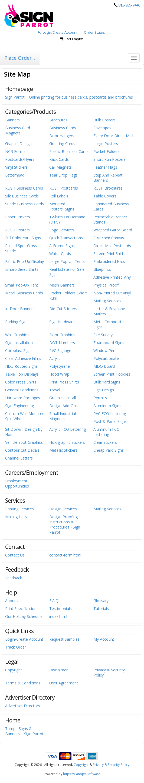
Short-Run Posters (109, 159)
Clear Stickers (105, 442)
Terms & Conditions (22, 682)
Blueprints (102, 269)
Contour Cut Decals (22, 450)
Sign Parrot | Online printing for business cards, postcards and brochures (69, 97)
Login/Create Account (57, 32)
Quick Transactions (66, 237)
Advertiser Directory (22, 705)
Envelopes (102, 127)
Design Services (63, 508)
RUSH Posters (17, 229)
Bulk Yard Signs (106, 382)
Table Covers (104, 196)
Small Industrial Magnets (62, 416)
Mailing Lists (16, 516)
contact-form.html (65, 555)
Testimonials (60, 608)
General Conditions (21, 389)
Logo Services (61, 229)
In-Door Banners (20, 308)
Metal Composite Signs (108, 324)
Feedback (13, 577)
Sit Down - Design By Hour (23, 432)
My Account (103, 639)
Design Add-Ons (63, 405)
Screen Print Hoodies (111, 374)
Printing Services (19, 508)
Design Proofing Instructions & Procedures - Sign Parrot (64, 524)
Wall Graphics (17, 334)
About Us (13, 600)
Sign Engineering (19, 405)
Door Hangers (61, 135)
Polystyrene (59, 366)
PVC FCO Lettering (109, 413)
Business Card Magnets (17, 130)
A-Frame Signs (62, 245)
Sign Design (103, 389)
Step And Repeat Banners (108, 177)
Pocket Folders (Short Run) (68, 295)
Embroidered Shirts (21, 269)
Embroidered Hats (109, 261)
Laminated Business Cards (111, 206)
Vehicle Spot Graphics (24, 442)
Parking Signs (16, 321)
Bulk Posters (104, 119)
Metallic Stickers (63, 450)
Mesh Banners (62, 285)
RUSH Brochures (108, 188)
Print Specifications (21, 608)
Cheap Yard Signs (108, 450)
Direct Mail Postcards (112, 245)
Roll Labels (58, 196)
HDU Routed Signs (21, 366)
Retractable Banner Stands (110, 219)
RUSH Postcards (63, 188)
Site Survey (103, 334)
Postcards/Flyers (19, 159)
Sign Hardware (62, 321)
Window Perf (104, 350)
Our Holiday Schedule (23, 616)
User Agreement (63, 682)
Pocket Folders (106, 151)
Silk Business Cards (22, 196)
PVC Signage (60, 350)
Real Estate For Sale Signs (66, 272)
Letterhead (14, 175)
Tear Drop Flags (63, 175)
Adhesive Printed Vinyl (112, 277)
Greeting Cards (62, 143)
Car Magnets (60, 167)
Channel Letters (19, 458)
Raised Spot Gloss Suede (21, 248)
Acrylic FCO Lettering (67, 429)
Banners (12, 119)
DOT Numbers (62, 342)
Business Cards (62, 127)
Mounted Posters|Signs (61, 206)
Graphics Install (62, 397)
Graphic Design (18, 143)
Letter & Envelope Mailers (109, 311)
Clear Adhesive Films (23, 358)
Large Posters (105, 143)
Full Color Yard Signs (23, 237)
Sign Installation (19, 342)
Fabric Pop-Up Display (24, 261)
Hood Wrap (59, 374)
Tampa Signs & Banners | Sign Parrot (24, 731)
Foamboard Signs (108, 342)
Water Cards (60, 253)
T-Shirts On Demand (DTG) (67, 219)
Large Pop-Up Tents (67, 261)
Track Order (15, 647)
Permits (100, 397)
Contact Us (15, 555)
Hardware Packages (22, 397)
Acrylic (54, 358)
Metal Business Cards (24, 292)
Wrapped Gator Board (112, 229)
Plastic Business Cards (69, 151)
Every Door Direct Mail (113, 135)
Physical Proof (106, 285)
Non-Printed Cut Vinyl (112, 292)
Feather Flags (105, 167)
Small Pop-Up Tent (21, 285)
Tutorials (101, 608)
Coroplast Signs (18, 350)
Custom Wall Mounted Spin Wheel (24, 416)
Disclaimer (58, 669)
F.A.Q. (54, 600)
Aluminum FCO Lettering (106, 432)
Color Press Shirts (20, 382)
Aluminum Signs (107, 405)
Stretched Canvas (108, 237)
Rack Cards (59, 159)
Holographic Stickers (67, 442)
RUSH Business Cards (24, 188)
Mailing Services (107, 300)
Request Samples (64, 639)
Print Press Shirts (64, 382)
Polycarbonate (106, 358)
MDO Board (104, 366)
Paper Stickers (17, 216)
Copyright (13, 669)
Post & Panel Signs (110, 421)
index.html (58, 616)
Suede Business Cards (24, 203)
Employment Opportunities (17, 483)
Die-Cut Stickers (63, 308)
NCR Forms (15, 151)
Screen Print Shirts (109, 253)
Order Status (94, 32)
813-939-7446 (129, 5)
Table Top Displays (22, 374)
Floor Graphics (62, 334)
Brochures (58, 119)
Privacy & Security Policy (109, 672)
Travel (54, 389)
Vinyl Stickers (16, 167)
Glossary (101, 600)
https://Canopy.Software (81, 774)
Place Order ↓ (19, 58)
